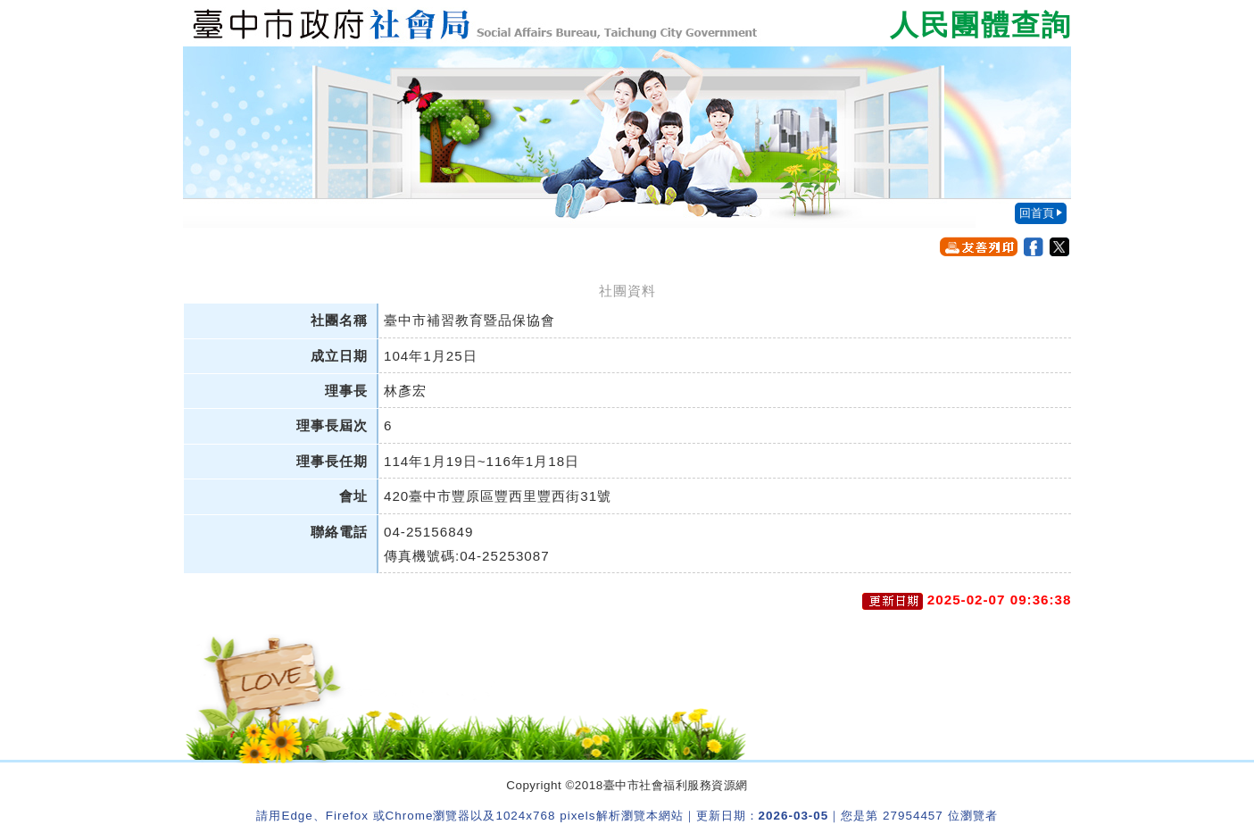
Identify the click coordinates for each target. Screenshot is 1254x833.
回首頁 (1036, 213)
